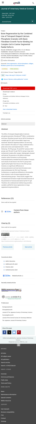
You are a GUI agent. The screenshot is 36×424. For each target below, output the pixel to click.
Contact (3, 418)
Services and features (7, 377)
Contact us (6, 113)
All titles (3, 353)
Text (6, 106)
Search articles (5, 362)
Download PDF (10, 88)
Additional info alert (11, 264)
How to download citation (10, 109)
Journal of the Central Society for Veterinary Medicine (16, 318)
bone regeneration (12, 63)
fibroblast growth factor (7, 65)
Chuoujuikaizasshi (7, 309)
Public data (4, 380)
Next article (28, 247)
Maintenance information (8, 394)
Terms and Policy (6, 383)
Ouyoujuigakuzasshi (7, 315)
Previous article (7, 247)
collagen (31, 63)
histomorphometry (19, 65)
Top (18, 345)
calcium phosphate (22, 63)
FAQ (2, 415)
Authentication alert (11, 270)
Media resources (6, 401)
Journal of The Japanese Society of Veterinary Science (17, 312)
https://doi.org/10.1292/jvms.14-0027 (16, 75)
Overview (4, 374)
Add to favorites (10, 261)
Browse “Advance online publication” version (16, 79)
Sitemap (3, 421)
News (2, 391)
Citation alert (9, 267)
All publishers (5, 359)
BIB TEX (6, 101)
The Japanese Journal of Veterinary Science (14, 320)
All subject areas (6, 356)
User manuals (5, 409)
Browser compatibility (7, 412)
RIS (5, 94)
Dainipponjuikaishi (7, 307)
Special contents (6, 397)
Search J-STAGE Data (8, 365)
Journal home (6, 22)
